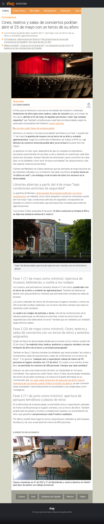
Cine (33, 496)
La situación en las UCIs (58, 45)
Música (70, 496)
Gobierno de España (50, 496)
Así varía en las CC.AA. (40, 42)
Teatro (83, 496)
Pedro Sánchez (56, 123)
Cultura (21, 496)
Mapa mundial (11, 45)
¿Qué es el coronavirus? (32, 45)
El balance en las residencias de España (38, 46)
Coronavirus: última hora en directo (22, 39)
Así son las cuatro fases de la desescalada (34, 128)
